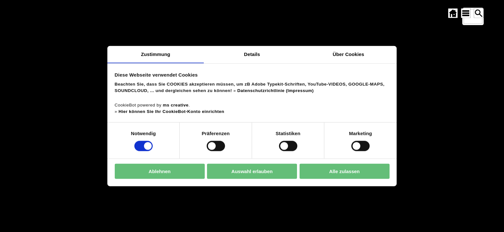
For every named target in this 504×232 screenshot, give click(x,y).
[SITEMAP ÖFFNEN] (466, 13)
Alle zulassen (344, 171)
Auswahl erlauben (252, 171)
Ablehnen (159, 171)
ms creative (176, 105)
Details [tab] (252, 54)
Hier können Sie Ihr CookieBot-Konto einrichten (171, 111)
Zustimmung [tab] (155, 54)
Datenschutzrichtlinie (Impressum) (275, 90)
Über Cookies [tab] (348, 54)
